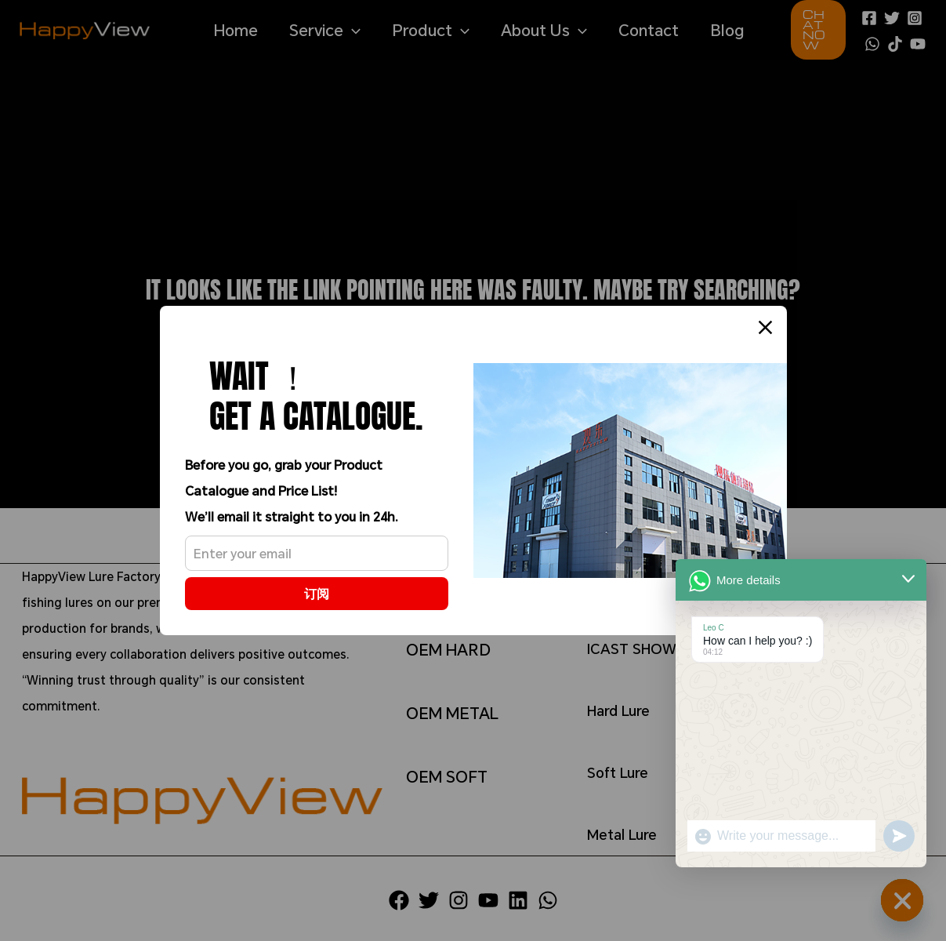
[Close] (765, 327)
